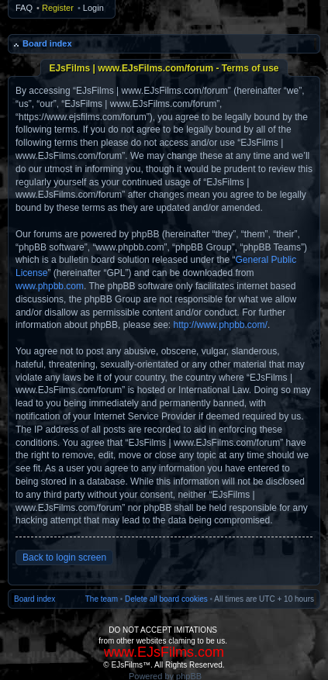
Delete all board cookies (166, 599)
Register (58, 7)
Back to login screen (64, 557)
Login (93, 7)
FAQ (24, 7)
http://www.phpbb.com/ (220, 324)
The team (101, 599)
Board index (47, 43)
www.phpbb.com (50, 286)
